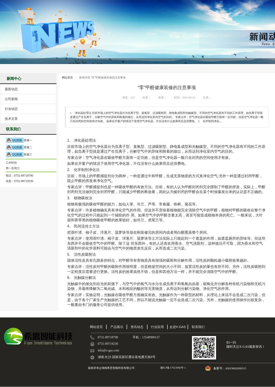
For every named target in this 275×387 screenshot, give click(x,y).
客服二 (19, 147)
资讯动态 (137, 327)
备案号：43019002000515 (230, 368)
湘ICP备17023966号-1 (172, 367)
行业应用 (157, 327)
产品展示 (116, 327)
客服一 (19, 140)
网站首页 (67, 77)
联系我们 (198, 327)
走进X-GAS (177, 327)
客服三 (19, 154)
